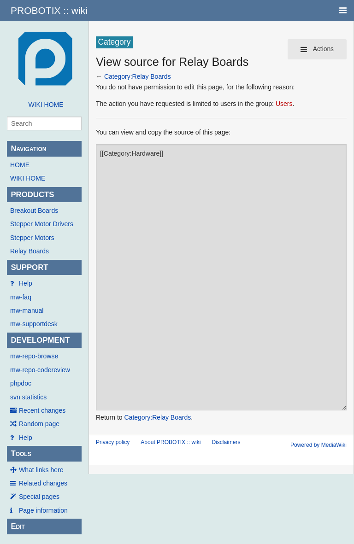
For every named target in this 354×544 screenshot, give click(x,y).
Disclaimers (226, 442)
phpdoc (20, 383)
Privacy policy (113, 442)
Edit (18, 526)
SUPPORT (29, 267)
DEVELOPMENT (40, 340)
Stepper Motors (32, 237)
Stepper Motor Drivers (41, 224)
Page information (43, 510)
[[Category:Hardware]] (221, 277)
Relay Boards (29, 251)
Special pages (39, 496)
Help (25, 283)
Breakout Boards (34, 210)
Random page (39, 423)
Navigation (28, 148)
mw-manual (26, 310)
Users (284, 103)
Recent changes (42, 410)
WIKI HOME (45, 104)
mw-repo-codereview (40, 370)
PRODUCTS (32, 194)
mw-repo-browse (34, 356)
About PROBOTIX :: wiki (171, 442)
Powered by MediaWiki (318, 445)
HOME (20, 165)
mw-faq (20, 297)
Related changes (43, 483)
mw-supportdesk (34, 324)
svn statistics (28, 397)
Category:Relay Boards (137, 76)
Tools (21, 453)
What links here (41, 470)
